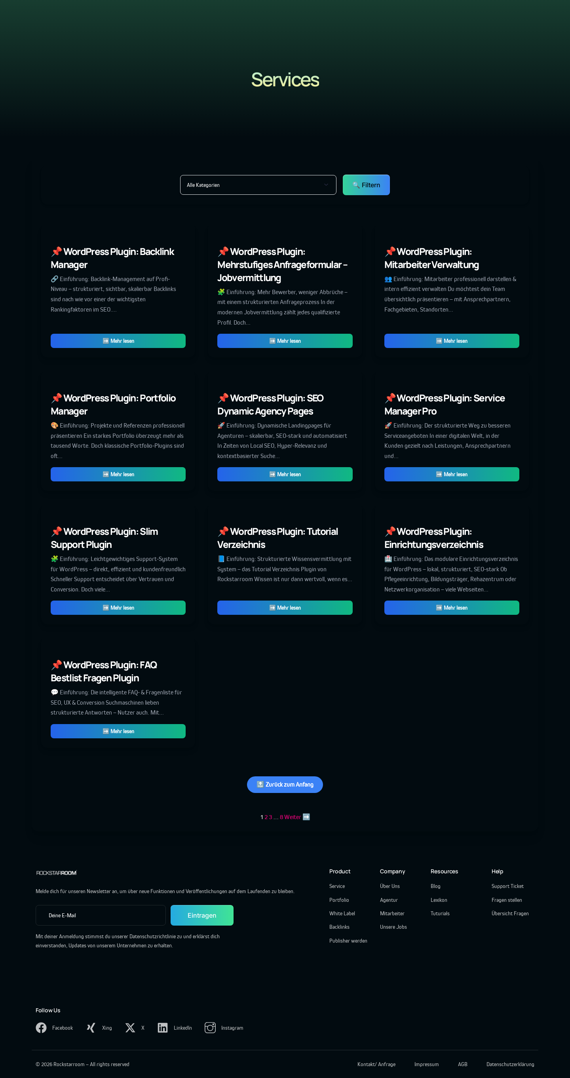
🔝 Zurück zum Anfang (285, 784)
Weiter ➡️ (297, 817)
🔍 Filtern (366, 185)
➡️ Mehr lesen (118, 341)
